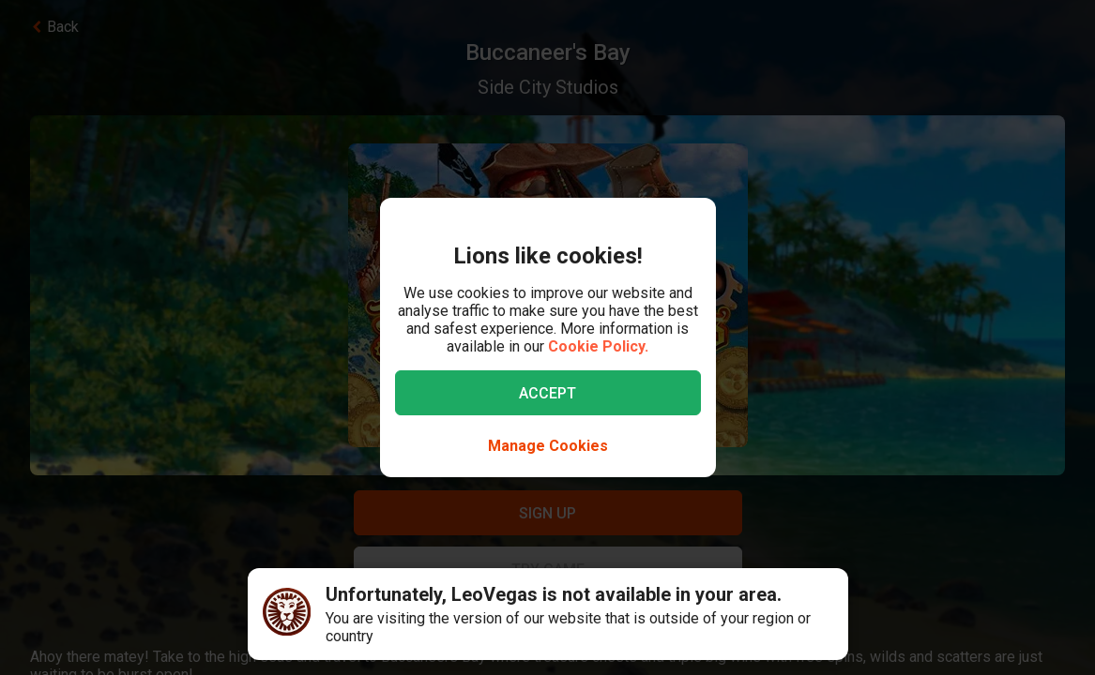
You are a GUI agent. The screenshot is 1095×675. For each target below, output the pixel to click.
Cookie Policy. (598, 346)
